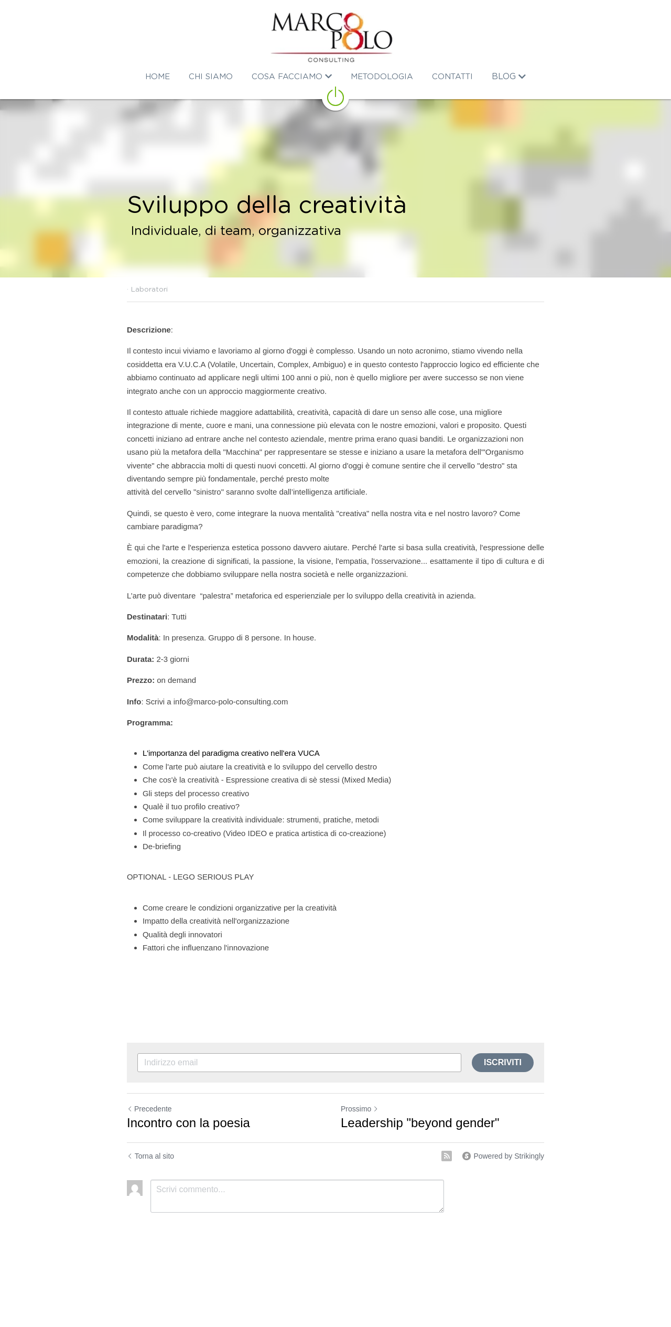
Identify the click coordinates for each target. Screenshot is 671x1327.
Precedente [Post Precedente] (149, 1109)
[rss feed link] (446, 1156)
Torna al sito (150, 1156)
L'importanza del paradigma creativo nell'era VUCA (231, 752)
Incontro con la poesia (188, 1123)
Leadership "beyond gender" (420, 1123)
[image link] (335, 36)
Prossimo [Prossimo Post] (359, 1109)
